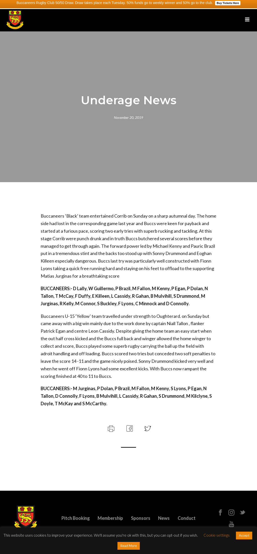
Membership (110, 518)
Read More (128, 546)
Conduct (187, 518)
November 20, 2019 (128, 117)
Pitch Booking (75, 518)
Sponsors (140, 518)
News (164, 518)
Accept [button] (244, 535)
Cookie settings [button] (217, 535)
